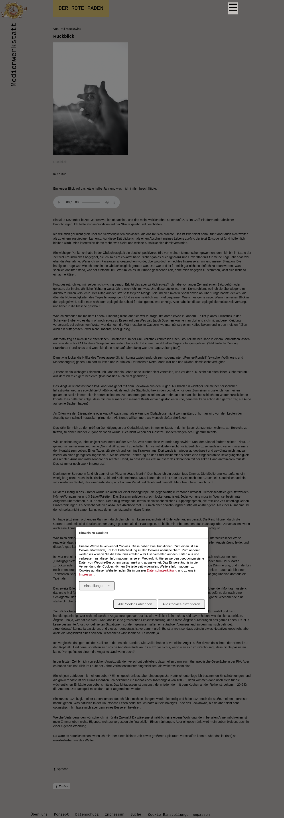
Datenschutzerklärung (162, 570)
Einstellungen (94, 586)
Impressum (86, 574)
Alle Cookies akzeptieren (181, 604)
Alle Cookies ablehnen (135, 604)
